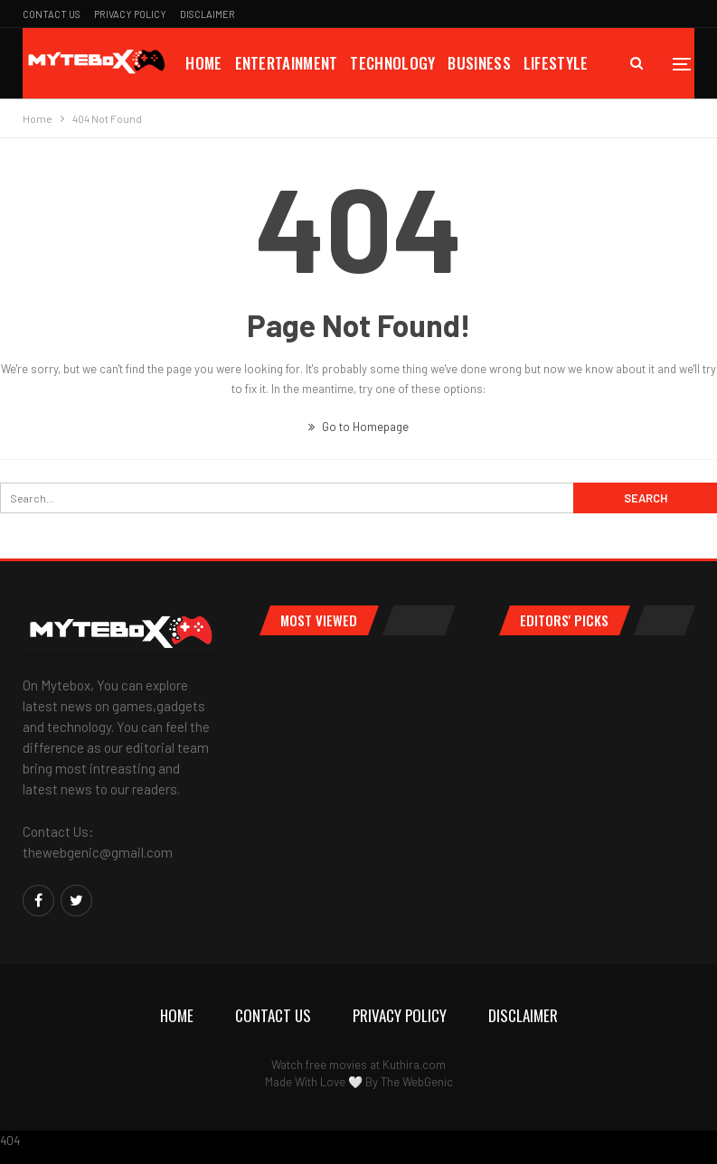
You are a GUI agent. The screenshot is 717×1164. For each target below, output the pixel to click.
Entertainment (286, 63)
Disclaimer (207, 14)
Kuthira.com (414, 1064)
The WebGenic (417, 1082)
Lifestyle (556, 63)
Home (203, 63)
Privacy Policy (130, 14)
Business (479, 63)
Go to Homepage (358, 426)
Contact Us (51, 14)
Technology (392, 63)
